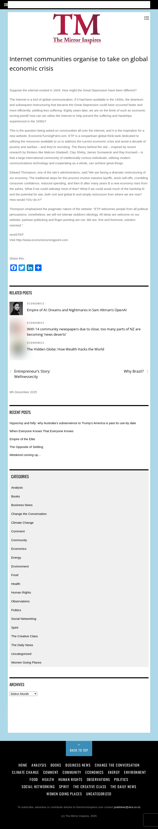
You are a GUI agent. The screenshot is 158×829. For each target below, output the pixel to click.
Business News (22, 505)
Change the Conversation (28, 514)
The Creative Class (24, 636)
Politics (16, 610)
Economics (35, 303)
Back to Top (79, 750)
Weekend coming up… (25, 455)
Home (23, 765)
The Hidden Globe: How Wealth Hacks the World (65, 349)
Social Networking (23, 618)
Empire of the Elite (22, 439)
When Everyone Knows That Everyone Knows (41, 431)
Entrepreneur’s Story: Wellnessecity (29, 374)
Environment (20, 566)
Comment (18, 531)
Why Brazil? (136, 371)
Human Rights (21, 592)
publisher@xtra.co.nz (127, 807)
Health (15, 584)
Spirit (14, 627)
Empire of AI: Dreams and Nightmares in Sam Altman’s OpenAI (77, 310)
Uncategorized (21, 654)
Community (19, 540)
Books (15, 496)
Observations (20, 601)
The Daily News (22, 645)
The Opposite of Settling (26, 447)
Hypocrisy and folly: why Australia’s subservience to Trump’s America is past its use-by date (72, 423)
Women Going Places (26, 662)
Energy (16, 557)
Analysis (17, 487)
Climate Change (22, 522)
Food (14, 575)
